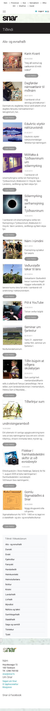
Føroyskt (9, 564)
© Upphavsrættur (10, 684)
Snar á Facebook (12, 695)
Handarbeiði (10, 569)
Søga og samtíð (12, 624)
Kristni (8, 589)
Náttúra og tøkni (12, 609)
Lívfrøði (8, 599)
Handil (31, 6)
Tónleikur (9, 629)
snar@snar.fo (9, 674)
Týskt (7, 634)
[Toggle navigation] (4, 11)
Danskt (8, 549)
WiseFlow (22, 6)
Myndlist (9, 604)
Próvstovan (15, 3)
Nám (5, 3)
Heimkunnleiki (11, 574)
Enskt (7, 554)
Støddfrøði (10, 619)
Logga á (41, 11)
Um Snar (7, 677)
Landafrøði (10, 594)
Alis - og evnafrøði (13, 544)
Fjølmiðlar (9, 559)
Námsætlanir (34, 3)
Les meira (31, 75)
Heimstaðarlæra (12, 579)
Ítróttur (8, 584)
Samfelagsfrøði (12, 614)
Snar (24, 3)
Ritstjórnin (7, 687)
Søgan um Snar (10, 681)
